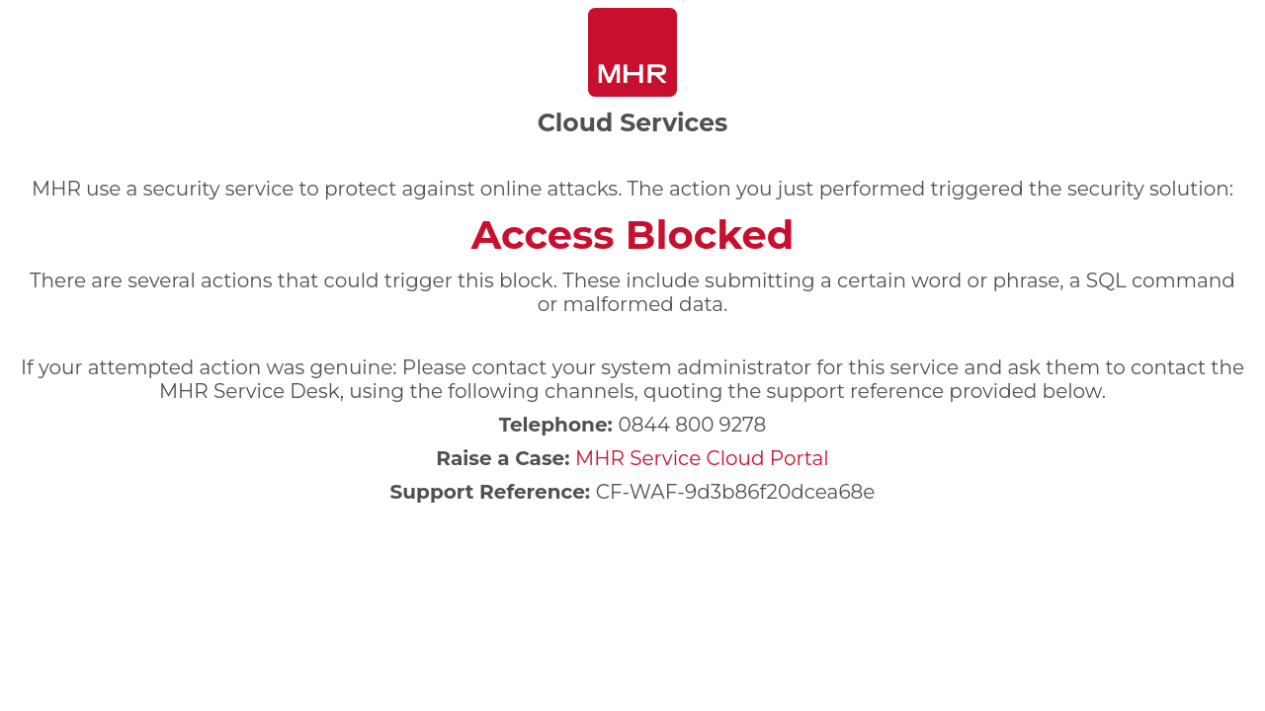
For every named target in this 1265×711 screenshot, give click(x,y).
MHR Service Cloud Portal (702, 458)
